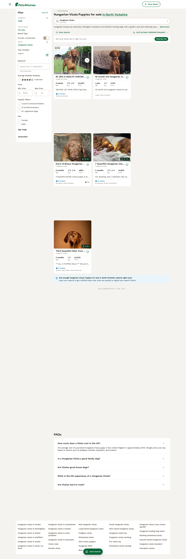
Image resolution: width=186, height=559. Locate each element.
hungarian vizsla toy (118, 533)
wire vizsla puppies (87, 542)
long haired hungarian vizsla (91, 529)
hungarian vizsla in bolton (59, 529)
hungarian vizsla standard (151, 544)
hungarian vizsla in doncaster (61, 540)
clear (46, 89)
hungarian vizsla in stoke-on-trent (31, 547)
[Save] (87, 114)
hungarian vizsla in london (29, 524)
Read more (164, 64)
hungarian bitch (85, 546)
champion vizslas (147, 548)
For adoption (37, 69)
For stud (23, 75)
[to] (42, 190)
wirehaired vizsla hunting (120, 546)
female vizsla (54, 548)
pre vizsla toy (115, 542)
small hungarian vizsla (119, 524)
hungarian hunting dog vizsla (152, 531)
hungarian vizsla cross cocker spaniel (152, 525)
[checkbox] (19, 104)
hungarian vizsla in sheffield (30, 537)
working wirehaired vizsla (151, 535)
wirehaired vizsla (86, 537)
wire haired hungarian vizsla (121, 529)
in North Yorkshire (115, 51)
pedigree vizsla (85, 533)
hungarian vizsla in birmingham (31, 529)
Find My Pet (161, 76)
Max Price (39, 186)
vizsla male (53, 544)
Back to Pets (22, 54)
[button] (72, 97)
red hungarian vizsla (88, 524)
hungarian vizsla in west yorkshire (59, 534)
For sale (23, 69)
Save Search (63, 69)
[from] (25, 190)
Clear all (45, 49)
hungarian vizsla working (120, 537)
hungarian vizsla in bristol (29, 533)
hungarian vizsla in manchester (62, 524)
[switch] (34, 84)
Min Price (22, 186)
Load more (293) (27, 142)
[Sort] (150, 69)
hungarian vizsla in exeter (29, 542)
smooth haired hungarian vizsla (153, 540)
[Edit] (47, 152)
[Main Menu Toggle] (10, 4)
